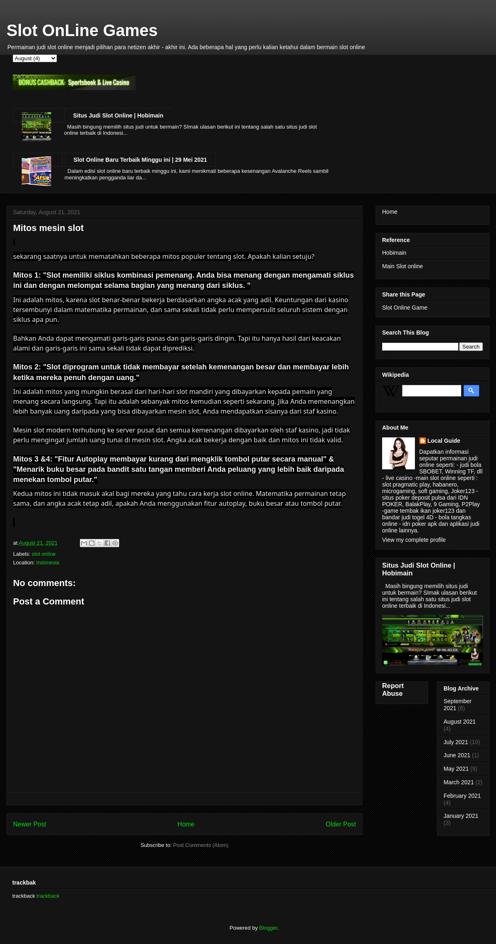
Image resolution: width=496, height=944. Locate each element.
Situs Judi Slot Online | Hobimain (118, 115)
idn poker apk (419, 524)
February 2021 (462, 795)
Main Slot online (402, 266)
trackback (47, 896)
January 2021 (461, 816)
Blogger (268, 928)
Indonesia (47, 562)
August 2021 (460, 721)
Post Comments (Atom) (201, 845)
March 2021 (459, 782)
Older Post (341, 824)
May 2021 (456, 768)
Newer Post (29, 824)
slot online (44, 554)
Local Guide (444, 440)
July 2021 (456, 742)
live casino (399, 478)
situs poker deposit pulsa (413, 497)
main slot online (436, 478)
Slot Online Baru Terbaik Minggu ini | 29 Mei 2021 (140, 159)
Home (186, 824)
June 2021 (457, 755)
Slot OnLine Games (82, 30)
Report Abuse (393, 689)
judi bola (470, 465)
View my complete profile (414, 540)
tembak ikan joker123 (427, 510)
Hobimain (394, 252)
